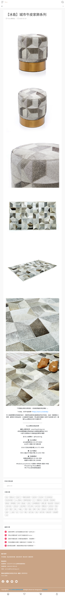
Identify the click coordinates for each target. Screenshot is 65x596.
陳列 (56, 509)
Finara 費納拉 (18, 500)
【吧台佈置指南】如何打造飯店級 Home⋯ (19, 535)
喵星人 (21, 509)
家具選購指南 (36, 503)
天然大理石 (30, 506)
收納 (18, 503)
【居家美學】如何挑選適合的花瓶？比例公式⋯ (20, 532)
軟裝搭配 (52, 500)
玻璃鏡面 (13, 503)
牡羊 (21, 512)
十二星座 (12, 512)
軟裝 (56, 506)
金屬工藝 (43, 503)
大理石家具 (8, 506)
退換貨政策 (19, 557)
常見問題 (3, 557)
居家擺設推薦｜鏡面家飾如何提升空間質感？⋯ (20, 545)
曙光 (26, 512)
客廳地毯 (39, 500)
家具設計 (57, 503)
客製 (26, 509)
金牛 (17, 512)
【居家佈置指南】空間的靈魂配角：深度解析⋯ (20, 539)
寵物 (11, 509)
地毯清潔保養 (8, 500)
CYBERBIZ (45, 589)
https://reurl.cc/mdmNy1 (40, 412)
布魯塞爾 (55, 512)
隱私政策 (25, 557)
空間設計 (44, 509)
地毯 (6, 497)
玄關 (6, 512)
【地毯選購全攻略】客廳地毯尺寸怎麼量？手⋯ (20, 542)
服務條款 (30, 557)
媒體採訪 (44, 506)
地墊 (38, 509)
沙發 (6, 515)
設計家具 (37, 506)
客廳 (34, 509)
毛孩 (6, 509)
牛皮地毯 (34, 497)
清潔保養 (45, 500)
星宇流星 (31, 512)
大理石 (29, 503)
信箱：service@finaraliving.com (10, 569)
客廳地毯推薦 (26, 497)
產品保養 (50, 503)
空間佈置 (50, 509)
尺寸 (34, 500)
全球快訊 (50, 506)
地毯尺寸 (18, 497)
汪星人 (15, 509)
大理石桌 (15, 506)
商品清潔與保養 (11, 557)
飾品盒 (23, 503)
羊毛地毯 (40, 497)
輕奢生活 (12, 497)
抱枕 (36, 512)
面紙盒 (7, 503)
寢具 (30, 509)
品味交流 (9, 486)
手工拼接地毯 (48, 497)
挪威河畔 (48, 512)
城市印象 (42, 512)
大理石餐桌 (23, 506)
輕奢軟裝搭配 (27, 500)
